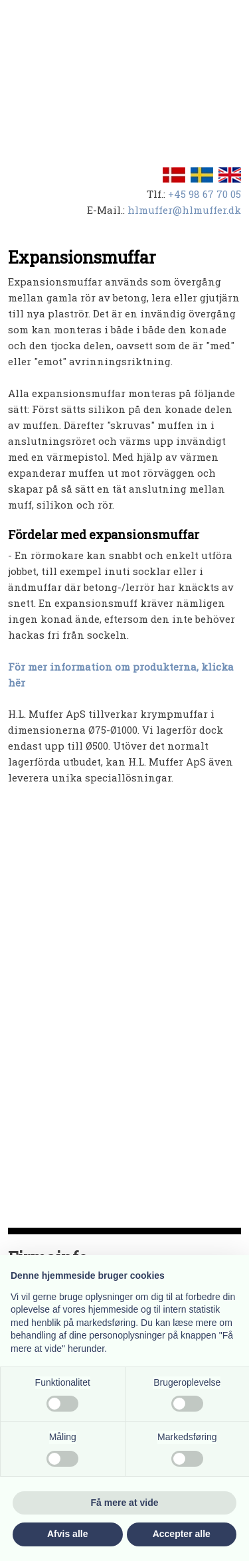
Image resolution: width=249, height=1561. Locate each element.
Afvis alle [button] (67, 1533)
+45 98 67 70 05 (204, 194)
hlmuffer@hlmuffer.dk (184, 209)
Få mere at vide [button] (125, 1502)
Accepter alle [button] (181, 1533)
